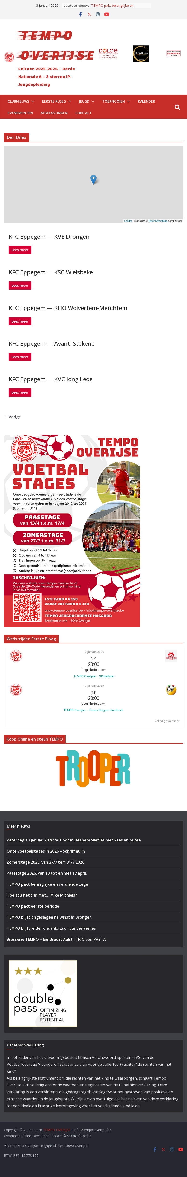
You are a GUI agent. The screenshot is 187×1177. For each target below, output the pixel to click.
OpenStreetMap (158, 220)
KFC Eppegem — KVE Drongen (49, 236)
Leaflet (128, 220)
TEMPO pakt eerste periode (33, 906)
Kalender (146, 101)
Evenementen (20, 113)
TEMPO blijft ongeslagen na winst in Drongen (49, 917)
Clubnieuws (18, 101)
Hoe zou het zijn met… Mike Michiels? (42, 895)
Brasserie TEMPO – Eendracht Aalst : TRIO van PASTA (56, 939)
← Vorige (12, 416)
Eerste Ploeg (54, 101)
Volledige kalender (167, 721)
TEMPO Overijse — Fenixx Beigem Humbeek (93, 710)
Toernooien (113, 101)
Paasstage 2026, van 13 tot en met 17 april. (47, 873)
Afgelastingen (54, 113)
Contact (83, 113)
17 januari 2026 (93, 685)
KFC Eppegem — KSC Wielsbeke (51, 272)
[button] (31, 101)
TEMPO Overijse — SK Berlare (93, 676)
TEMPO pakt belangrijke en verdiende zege (112, 7)
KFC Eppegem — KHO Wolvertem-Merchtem (68, 308)
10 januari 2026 (93, 652)
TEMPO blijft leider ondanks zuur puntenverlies (51, 928)
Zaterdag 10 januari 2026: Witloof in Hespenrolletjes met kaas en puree (74, 840)
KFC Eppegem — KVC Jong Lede (51, 379)
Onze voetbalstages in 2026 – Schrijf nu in (46, 851)
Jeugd (84, 101)
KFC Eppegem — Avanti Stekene (52, 343)
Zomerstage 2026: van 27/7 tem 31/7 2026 (45, 862)
